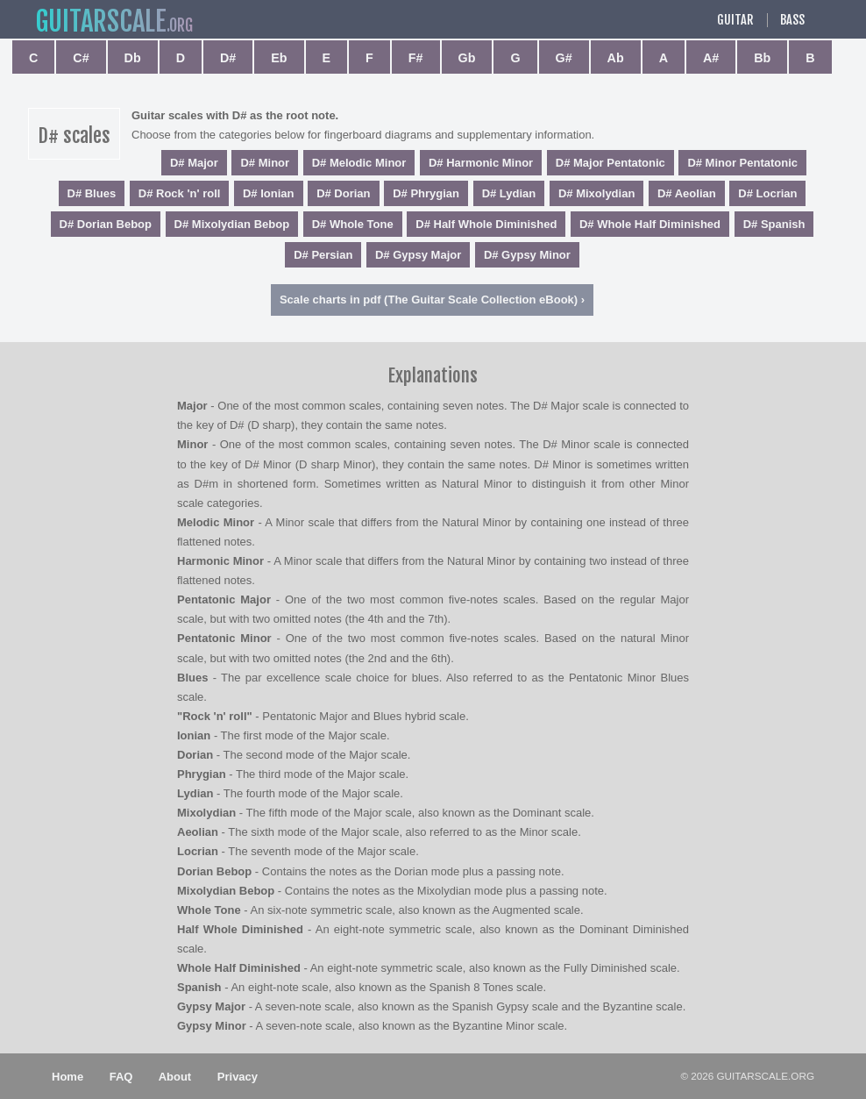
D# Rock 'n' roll (179, 193)
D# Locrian (767, 193)
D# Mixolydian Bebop (231, 224)
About (175, 1076)
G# (564, 58)
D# (228, 58)
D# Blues (92, 193)
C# (81, 58)
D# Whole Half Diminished (649, 224)
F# (415, 58)
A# (711, 58)
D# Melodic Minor (359, 162)
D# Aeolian (686, 193)
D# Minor (264, 162)
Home (67, 1076)
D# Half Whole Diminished (486, 224)
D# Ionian (269, 193)
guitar (101, 21)
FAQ (121, 1076)
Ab (615, 58)
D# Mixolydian (596, 193)
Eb (279, 58)
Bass (792, 20)
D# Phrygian (426, 193)
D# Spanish (774, 224)
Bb (762, 58)
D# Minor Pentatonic (742, 162)
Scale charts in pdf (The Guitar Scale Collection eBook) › (432, 299)
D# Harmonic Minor (481, 162)
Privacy (237, 1076)
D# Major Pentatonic (610, 162)
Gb (467, 58)
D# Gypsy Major (418, 254)
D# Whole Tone (353, 224)
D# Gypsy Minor (527, 254)
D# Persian (323, 254)
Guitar (735, 20)
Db (132, 58)
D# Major (194, 162)
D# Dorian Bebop (106, 224)
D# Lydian (509, 193)
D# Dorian (343, 193)
